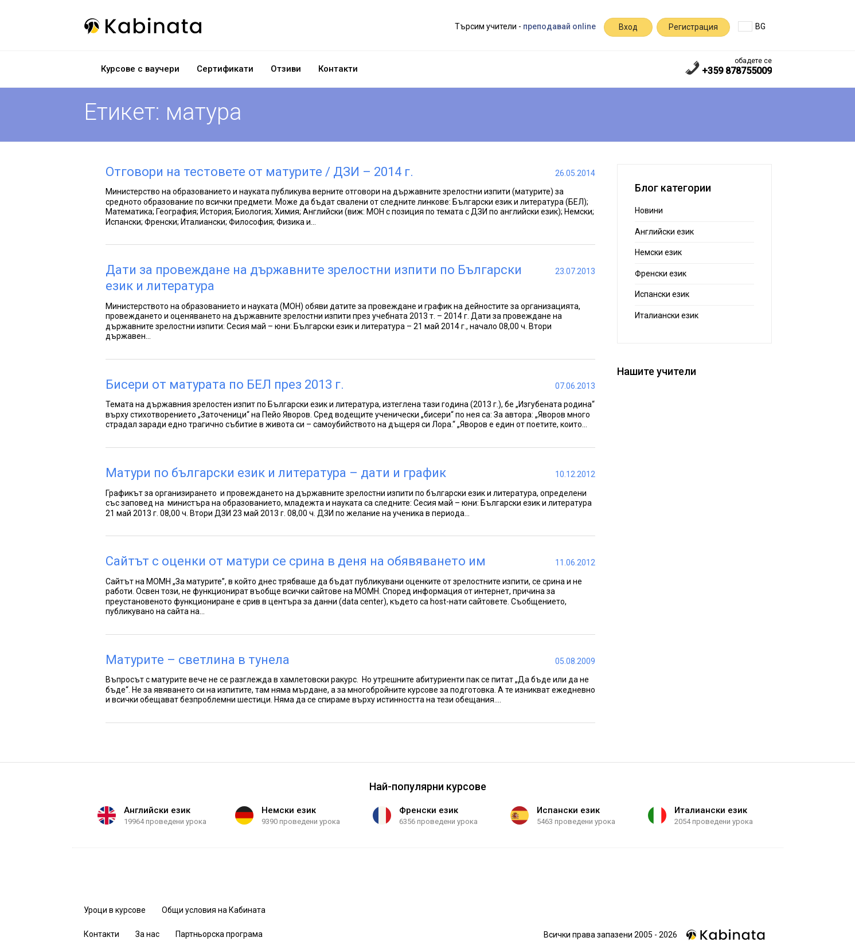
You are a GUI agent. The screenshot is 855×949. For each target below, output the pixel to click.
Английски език (664, 231)
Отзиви (286, 69)
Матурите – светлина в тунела (198, 660)
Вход (628, 27)
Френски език (660, 273)
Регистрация (693, 27)
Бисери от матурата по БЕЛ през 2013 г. (225, 384)
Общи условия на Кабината (214, 910)
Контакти (338, 69)
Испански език (662, 294)
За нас (147, 934)
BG (752, 26)
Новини (649, 210)
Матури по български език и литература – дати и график (276, 473)
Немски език (658, 252)
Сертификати (225, 69)
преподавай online (559, 26)
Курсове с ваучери (140, 69)
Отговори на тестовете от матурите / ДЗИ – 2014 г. (259, 172)
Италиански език (666, 315)
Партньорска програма (219, 934)
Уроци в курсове (115, 910)
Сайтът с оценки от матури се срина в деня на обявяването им (296, 561)
